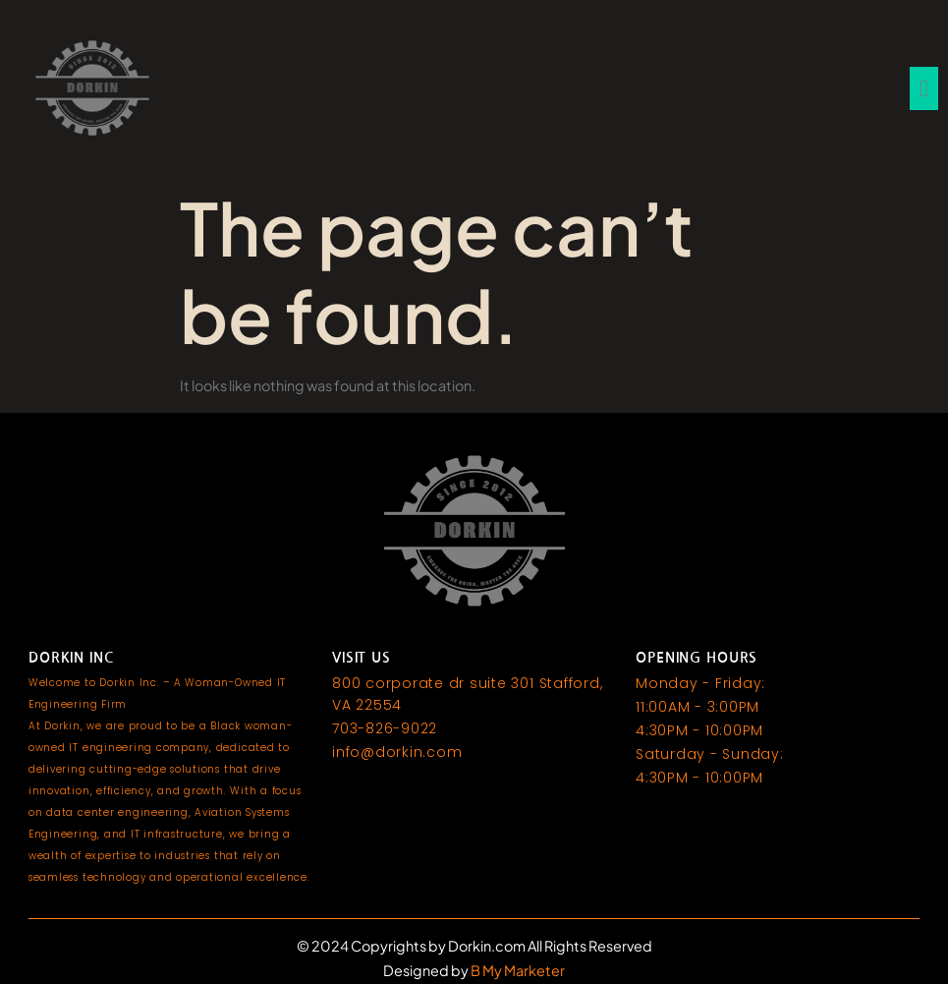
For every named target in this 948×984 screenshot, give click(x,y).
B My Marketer (517, 970)
